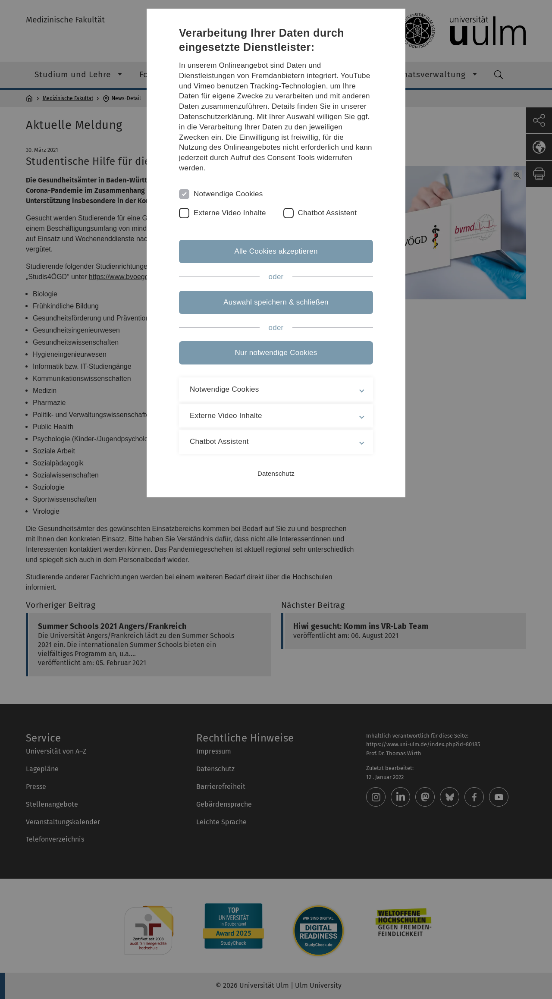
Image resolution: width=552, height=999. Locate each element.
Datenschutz (276, 473)
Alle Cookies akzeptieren (275, 251)
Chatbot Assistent (327, 213)
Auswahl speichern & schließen (276, 302)
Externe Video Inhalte (230, 213)
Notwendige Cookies (228, 194)
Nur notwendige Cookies (276, 353)
